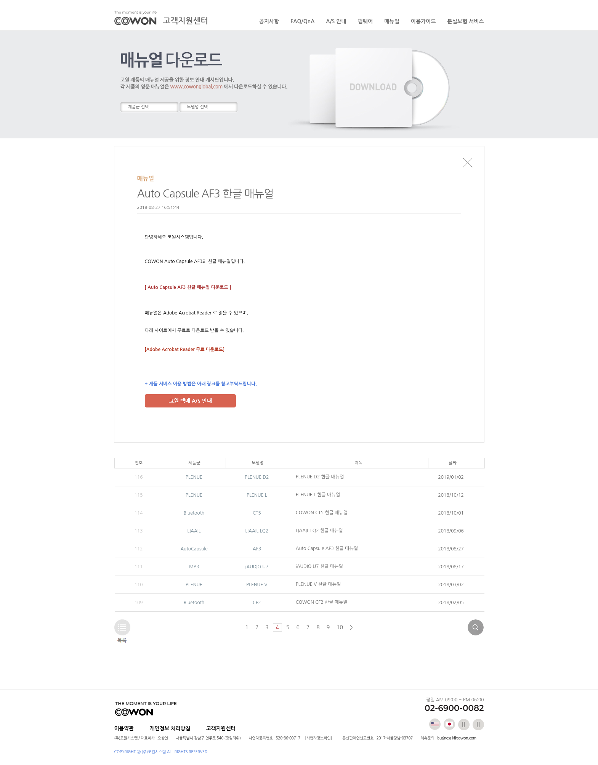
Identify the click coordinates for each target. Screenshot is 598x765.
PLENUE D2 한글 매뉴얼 (320, 477)
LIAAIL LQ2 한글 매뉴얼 (319, 530)
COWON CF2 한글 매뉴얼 (322, 602)
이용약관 (124, 728)
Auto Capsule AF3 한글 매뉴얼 (327, 548)
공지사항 (269, 21)
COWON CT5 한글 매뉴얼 (322, 512)
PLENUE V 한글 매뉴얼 (318, 584)
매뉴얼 (391, 21)
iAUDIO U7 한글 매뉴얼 (319, 566)
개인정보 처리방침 (170, 728)
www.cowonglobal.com (196, 86)
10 (340, 627)
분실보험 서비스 (465, 21)
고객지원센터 (221, 728)
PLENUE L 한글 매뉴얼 (318, 494)
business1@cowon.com (456, 738)
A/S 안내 (336, 21)
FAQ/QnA (302, 21)
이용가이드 (423, 21)
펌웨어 (365, 21)
